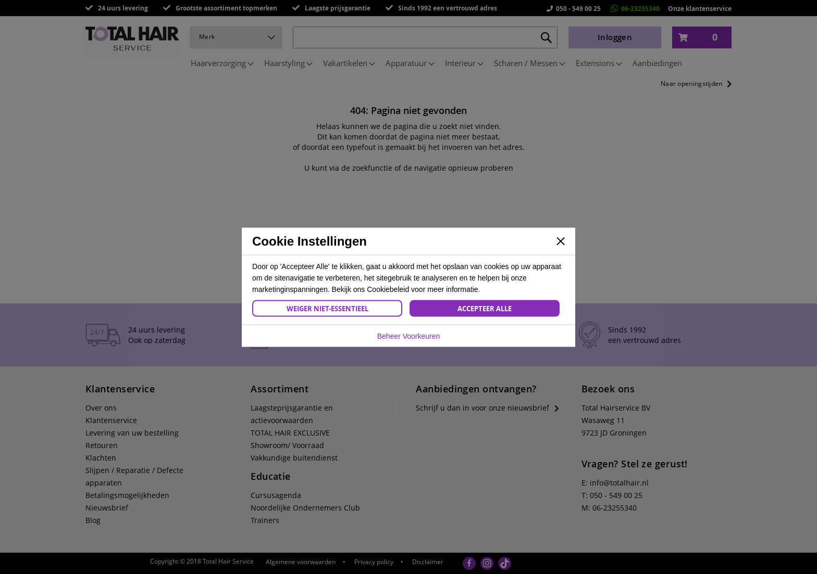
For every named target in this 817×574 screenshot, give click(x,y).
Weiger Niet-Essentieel (327, 308)
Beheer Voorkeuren (408, 335)
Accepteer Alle (484, 308)
